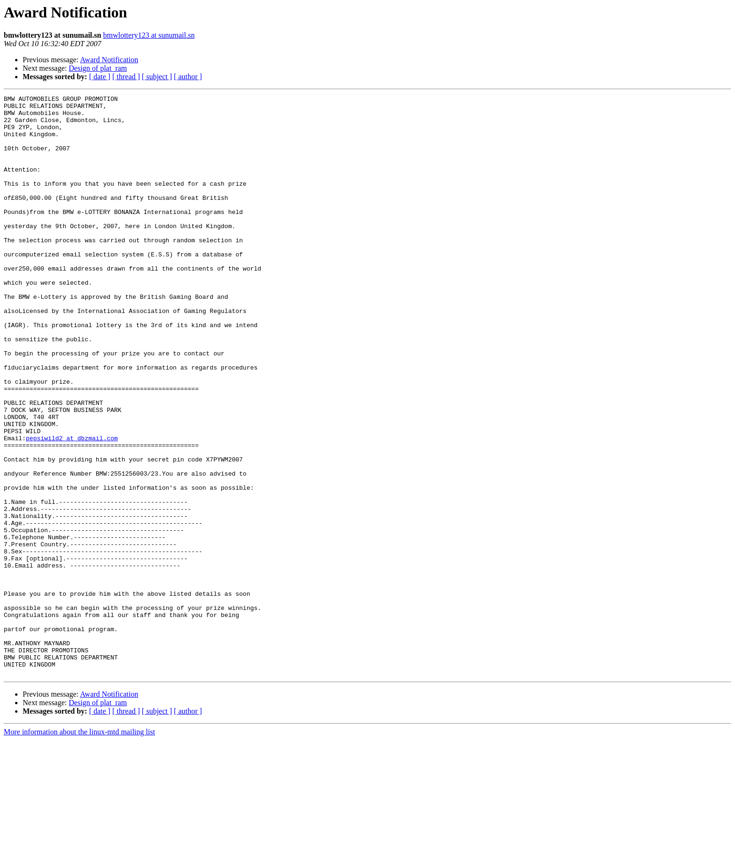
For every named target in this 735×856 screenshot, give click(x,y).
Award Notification (109, 60)
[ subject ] (157, 77)
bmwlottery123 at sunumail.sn (149, 35)
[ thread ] (126, 77)
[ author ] (188, 77)
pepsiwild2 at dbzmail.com (72, 507)
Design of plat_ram (98, 68)
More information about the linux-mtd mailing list (79, 848)
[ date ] (99, 77)
